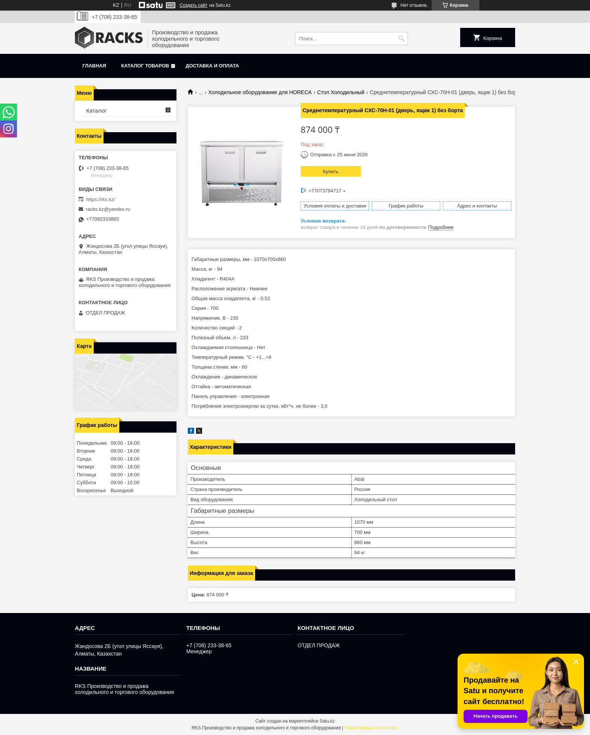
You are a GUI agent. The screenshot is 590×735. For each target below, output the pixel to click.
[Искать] (401, 38)
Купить (330, 171)
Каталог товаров (145, 66)
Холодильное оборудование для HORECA (260, 92)
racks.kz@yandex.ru (108, 209)
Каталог (96, 110)
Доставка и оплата (212, 66)
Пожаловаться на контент (371, 727)
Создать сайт (193, 5)
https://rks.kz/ (100, 199)
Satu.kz (327, 721)
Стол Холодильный (340, 92)
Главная (94, 66)
